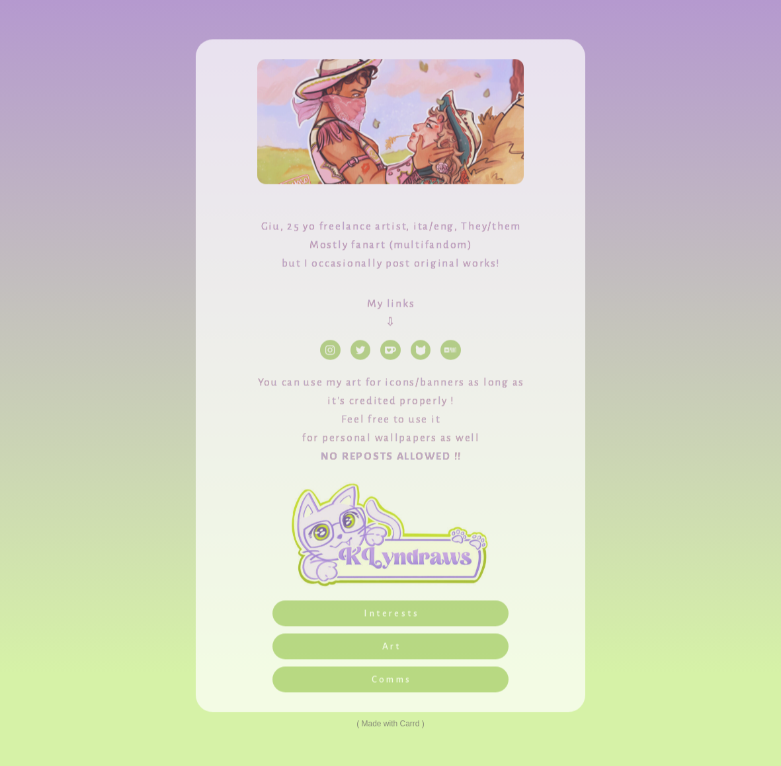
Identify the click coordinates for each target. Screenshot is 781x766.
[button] (330, 352)
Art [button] (391, 649)
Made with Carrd (390, 723)
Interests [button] (391, 616)
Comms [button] (392, 681)
